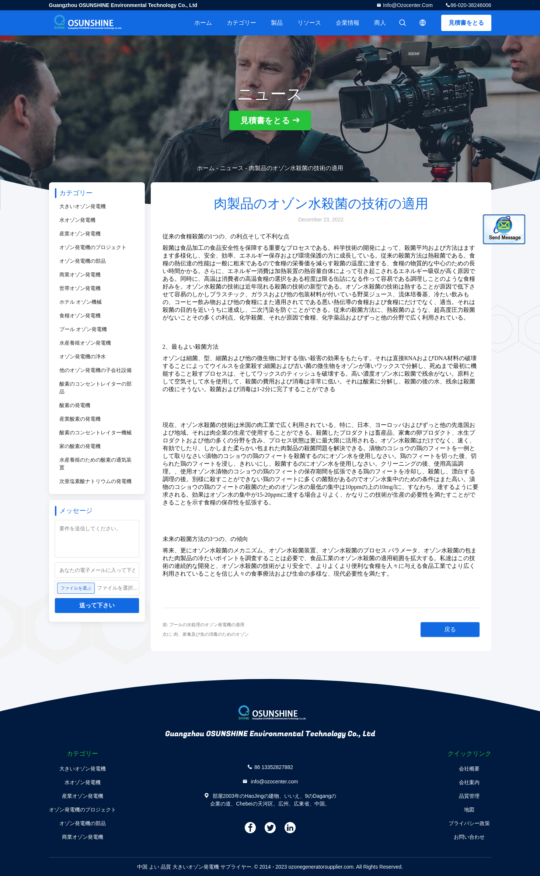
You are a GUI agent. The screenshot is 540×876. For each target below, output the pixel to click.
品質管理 (469, 796)
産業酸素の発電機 (80, 419)
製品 (277, 23)
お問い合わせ (469, 837)
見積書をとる (466, 23)
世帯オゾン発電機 (80, 288)
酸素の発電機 (74, 405)
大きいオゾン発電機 (82, 206)
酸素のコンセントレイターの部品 (95, 387)
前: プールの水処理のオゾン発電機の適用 (203, 624)
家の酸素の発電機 (80, 446)
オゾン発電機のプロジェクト (92, 247)
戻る (450, 629)
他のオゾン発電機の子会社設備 (95, 370)
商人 (380, 23)
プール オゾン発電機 (83, 329)
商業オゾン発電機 (80, 274)
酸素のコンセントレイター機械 (95, 432)
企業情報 (347, 23)
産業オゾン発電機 (80, 234)
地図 (469, 810)
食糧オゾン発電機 (80, 315)
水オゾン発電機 (77, 220)
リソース (309, 23)
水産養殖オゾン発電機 (85, 343)
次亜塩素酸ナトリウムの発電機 (95, 481)
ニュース (232, 168)
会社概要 (469, 769)
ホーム (203, 23)
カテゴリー (241, 23)
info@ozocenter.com (407, 5)
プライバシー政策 (469, 823)
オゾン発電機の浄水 (82, 356)
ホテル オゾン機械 (80, 302)
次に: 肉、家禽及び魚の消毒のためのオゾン (206, 634)
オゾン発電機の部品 (82, 261)
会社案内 (469, 782)
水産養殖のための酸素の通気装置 (95, 463)
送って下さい (97, 605)
